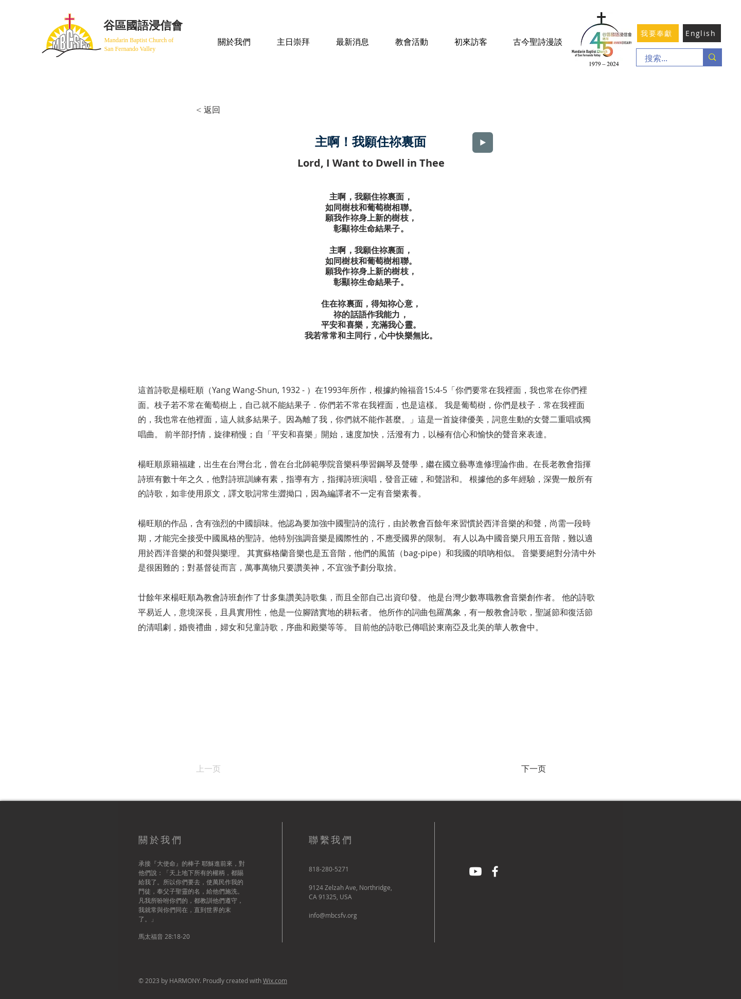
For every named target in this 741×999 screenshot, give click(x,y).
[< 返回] (230, 110)
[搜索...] (663, 58)
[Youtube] (475, 871)
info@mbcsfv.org (333, 915)
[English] (702, 33)
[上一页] (230, 769)
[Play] (482, 142)
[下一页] (520, 769)
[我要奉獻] (658, 33)
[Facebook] (495, 871)
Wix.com (275, 980)
